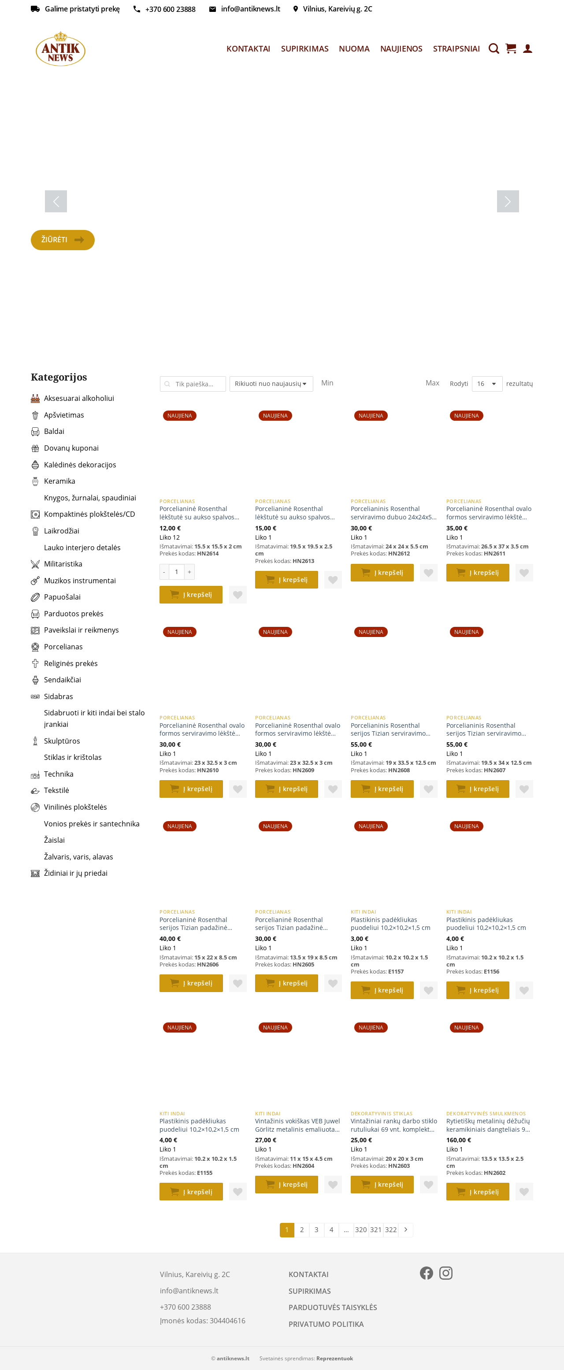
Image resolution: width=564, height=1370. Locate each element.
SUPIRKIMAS (304, 48)
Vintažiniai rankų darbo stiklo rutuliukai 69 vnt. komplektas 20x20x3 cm (394, 1125)
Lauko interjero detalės (76, 547)
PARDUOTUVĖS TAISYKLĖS (333, 1307)
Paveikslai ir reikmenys (75, 630)
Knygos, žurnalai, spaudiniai (83, 498)
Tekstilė (50, 790)
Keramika (53, 481)
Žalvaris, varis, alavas (72, 857)
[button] (238, 595)
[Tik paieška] (494, 48)
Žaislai (48, 840)
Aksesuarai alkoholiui (72, 398)
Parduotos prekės (67, 613)
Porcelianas (57, 647)
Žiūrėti (62, 239)
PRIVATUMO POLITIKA (326, 1324)
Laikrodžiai (55, 531)
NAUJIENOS (401, 48)
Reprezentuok (334, 1358)
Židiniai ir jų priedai (69, 873)
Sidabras (52, 696)
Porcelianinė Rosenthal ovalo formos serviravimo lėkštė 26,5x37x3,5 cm (488, 513)
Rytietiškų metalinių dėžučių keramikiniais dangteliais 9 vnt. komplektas (488, 1125)
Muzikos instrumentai (73, 580)
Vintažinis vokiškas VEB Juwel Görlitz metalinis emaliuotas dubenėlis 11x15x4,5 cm (297, 1125)
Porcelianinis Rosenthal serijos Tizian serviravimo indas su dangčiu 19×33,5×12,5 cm (388, 730)
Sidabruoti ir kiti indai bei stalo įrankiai (88, 718)
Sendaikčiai (56, 680)
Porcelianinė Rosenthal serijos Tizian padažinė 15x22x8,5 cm (193, 924)
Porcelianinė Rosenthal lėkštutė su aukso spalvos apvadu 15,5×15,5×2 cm (197, 513)
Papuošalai (56, 597)
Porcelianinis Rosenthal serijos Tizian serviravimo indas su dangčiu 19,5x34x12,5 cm (483, 730)
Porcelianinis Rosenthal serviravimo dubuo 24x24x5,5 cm (394, 513)
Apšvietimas (57, 415)
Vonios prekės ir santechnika (85, 824)
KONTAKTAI (248, 48)
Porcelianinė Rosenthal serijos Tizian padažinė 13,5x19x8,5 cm (289, 924)
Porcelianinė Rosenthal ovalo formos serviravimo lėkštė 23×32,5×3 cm (202, 730)
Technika (52, 774)
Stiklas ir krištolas (66, 757)
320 (361, 1229)
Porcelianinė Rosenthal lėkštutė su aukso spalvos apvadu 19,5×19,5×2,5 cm (292, 513)
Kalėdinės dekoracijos (73, 465)
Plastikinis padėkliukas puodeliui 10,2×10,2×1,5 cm (390, 924)
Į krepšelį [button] (293, 579)
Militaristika (56, 564)
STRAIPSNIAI (456, 48)
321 (376, 1229)
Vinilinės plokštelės (69, 807)
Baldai (47, 431)
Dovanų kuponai (65, 448)
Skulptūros (55, 741)
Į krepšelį (197, 594)
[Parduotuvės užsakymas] (271, 384)
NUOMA (354, 48)
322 (391, 1229)
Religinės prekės (64, 663)
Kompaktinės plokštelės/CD (83, 514)
